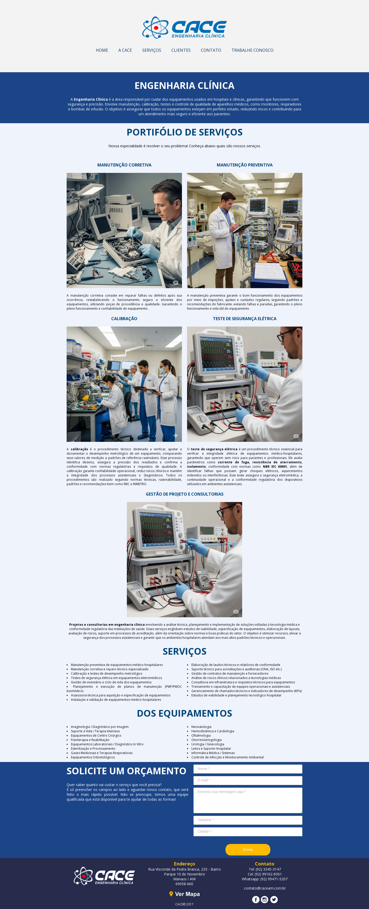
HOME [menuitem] (102, 50)
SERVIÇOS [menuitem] (151, 50)
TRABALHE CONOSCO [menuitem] (252, 50)
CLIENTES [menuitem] (181, 50)
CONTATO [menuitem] (211, 50)
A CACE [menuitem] (125, 50)
